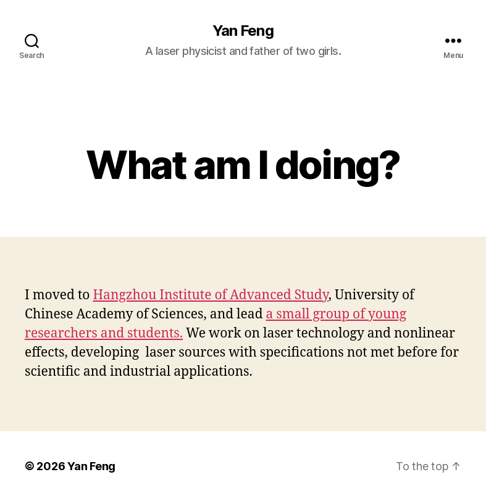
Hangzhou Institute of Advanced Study (210, 295)
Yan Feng (242, 30)
